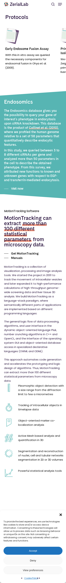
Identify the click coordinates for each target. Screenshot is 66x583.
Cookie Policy (31, 578)
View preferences (33, 570)
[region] (33, 56)
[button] (60, 514)
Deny (33, 560)
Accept (33, 550)
